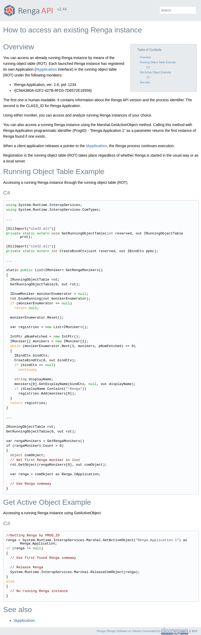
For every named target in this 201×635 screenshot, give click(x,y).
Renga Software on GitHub (124, 631)
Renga (101, 631)
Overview (145, 57)
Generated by (152, 631)
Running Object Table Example (158, 62)
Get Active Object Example (155, 72)
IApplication (46, 69)
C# (148, 67)
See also (145, 82)
